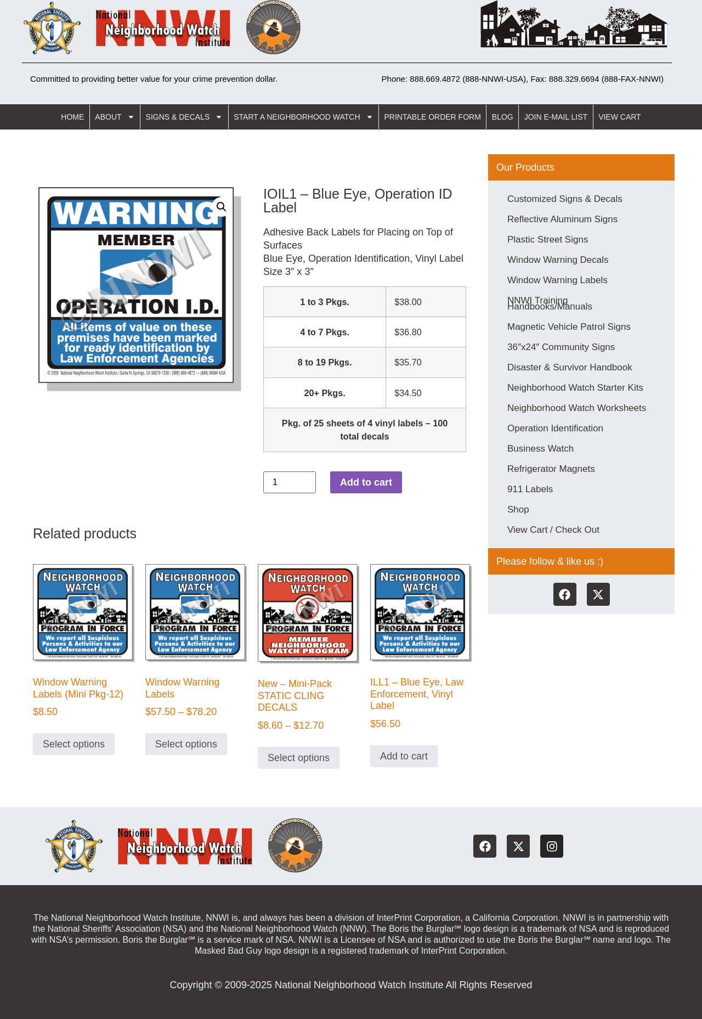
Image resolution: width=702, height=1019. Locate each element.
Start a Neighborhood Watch (303, 117)
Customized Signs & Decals (564, 199)
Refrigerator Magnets (551, 469)
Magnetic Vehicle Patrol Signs (569, 327)
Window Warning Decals (558, 260)
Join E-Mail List (555, 116)
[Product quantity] (289, 482)
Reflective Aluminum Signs (562, 219)
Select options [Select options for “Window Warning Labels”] (186, 744)
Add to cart (366, 482)
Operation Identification (555, 428)
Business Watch (540, 448)
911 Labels (530, 489)
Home (72, 116)
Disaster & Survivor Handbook (569, 367)
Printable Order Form (432, 116)
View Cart (619, 116)
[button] (221, 207)
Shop (518, 509)
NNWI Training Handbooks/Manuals (549, 303)
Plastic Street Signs (547, 239)
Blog (502, 116)
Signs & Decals (184, 117)
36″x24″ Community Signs (561, 347)
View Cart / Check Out (553, 530)
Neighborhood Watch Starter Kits (575, 387)
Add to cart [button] (404, 756)
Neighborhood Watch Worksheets (576, 408)
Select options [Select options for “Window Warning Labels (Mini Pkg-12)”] (74, 744)
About (114, 117)
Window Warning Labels (557, 280)
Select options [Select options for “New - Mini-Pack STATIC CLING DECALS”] (299, 757)
